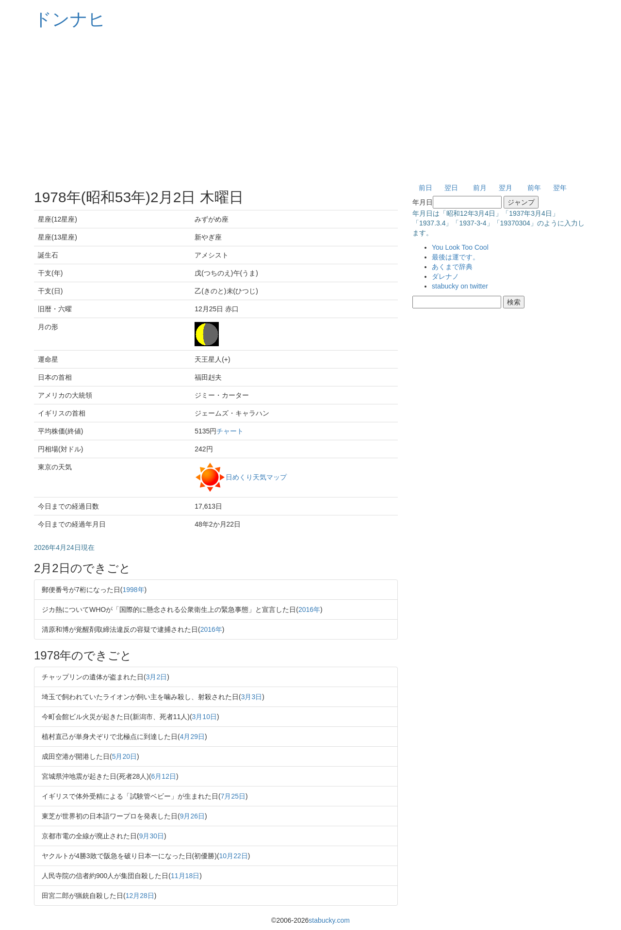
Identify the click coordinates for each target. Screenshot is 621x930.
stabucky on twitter (460, 286)
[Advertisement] (310, 107)
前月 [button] (480, 188)
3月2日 (156, 677)
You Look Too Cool (460, 247)
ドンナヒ (70, 19)
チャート (230, 431)
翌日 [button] (451, 188)
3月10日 (204, 717)
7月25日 (233, 796)
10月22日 (233, 856)
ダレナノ (445, 276)
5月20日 (124, 756)
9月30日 (151, 836)
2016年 (309, 609)
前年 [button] (534, 188)
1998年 (133, 589)
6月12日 (163, 776)
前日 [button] (425, 188)
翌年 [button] (560, 188)
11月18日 (185, 876)
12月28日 (140, 895)
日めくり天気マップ (256, 477)
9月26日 (192, 816)
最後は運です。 (455, 257)
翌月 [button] (505, 188)
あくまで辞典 (452, 267)
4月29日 (192, 736)
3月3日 (251, 697)
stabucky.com (329, 920)
